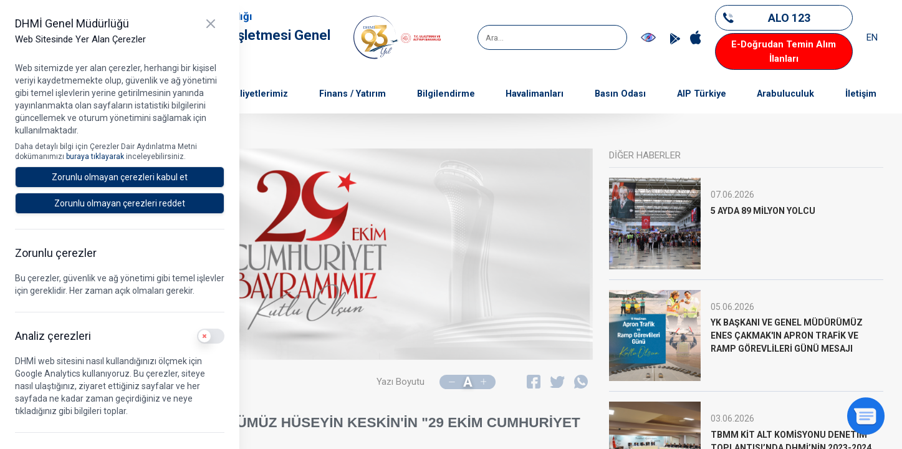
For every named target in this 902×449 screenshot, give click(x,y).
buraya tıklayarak (96, 156)
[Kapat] (210, 24)
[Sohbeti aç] (866, 416)
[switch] (210, 336)
